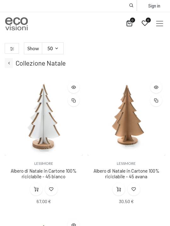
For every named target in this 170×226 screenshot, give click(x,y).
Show (33, 48)
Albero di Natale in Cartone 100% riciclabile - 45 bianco (43, 173)
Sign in (154, 6)
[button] (131, 5)
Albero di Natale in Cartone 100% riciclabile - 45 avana (126, 173)
